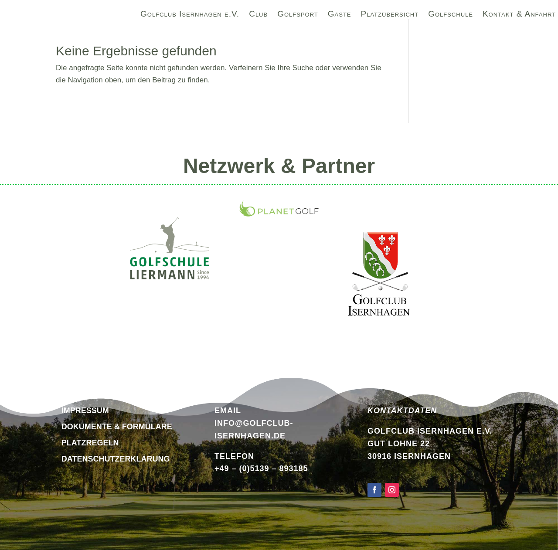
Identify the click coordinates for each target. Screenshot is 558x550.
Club (258, 15)
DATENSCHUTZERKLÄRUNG (115, 459)
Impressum (85, 410)
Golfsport (297, 15)
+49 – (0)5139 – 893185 (261, 468)
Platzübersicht (390, 15)
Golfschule (450, 15)
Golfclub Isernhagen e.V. (189, 15)
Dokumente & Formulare (116, 426)
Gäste (339, 15)
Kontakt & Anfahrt (519, 15)
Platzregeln (90, 442)
